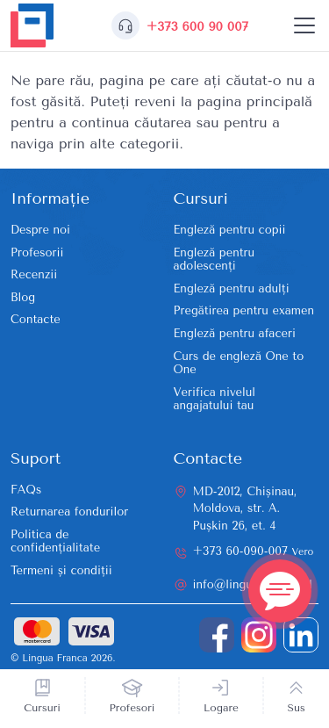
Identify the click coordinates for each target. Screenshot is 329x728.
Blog (23, 297)
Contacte (36, 319)
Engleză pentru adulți (232, 288)
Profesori (132, 708)
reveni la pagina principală (223, 101)
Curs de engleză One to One (239, 363)
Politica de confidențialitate (55, 541)
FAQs (26, 489)
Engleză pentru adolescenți (214, 259)
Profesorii (37, 252)
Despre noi (40, 229)
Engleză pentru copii (230, 229)
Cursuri (42, 708)
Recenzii (34, 274)
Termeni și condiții (61, 570)
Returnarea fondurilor (69, 511)
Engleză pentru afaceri (235, 333)
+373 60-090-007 (253, 551)
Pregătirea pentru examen (244, 310)
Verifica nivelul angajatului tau (214, 399)
